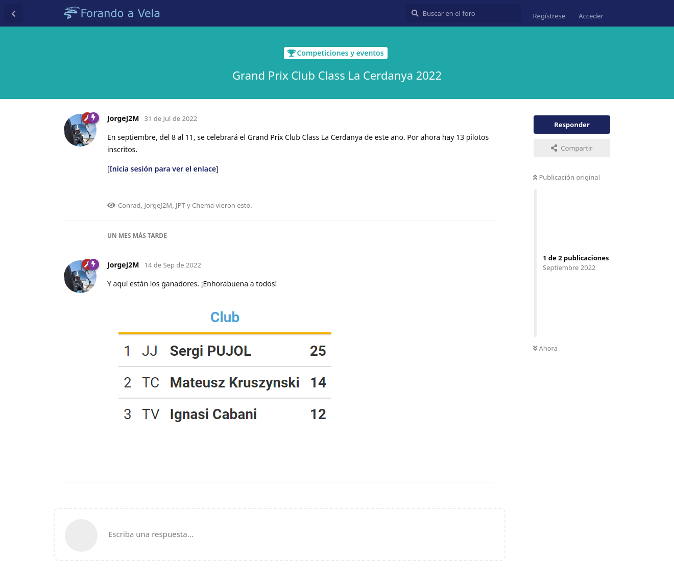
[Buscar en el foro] (463, 13)
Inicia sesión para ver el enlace (163, 169)
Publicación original (566, 177)
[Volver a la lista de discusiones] (13, 13)
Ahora (545, 348)
